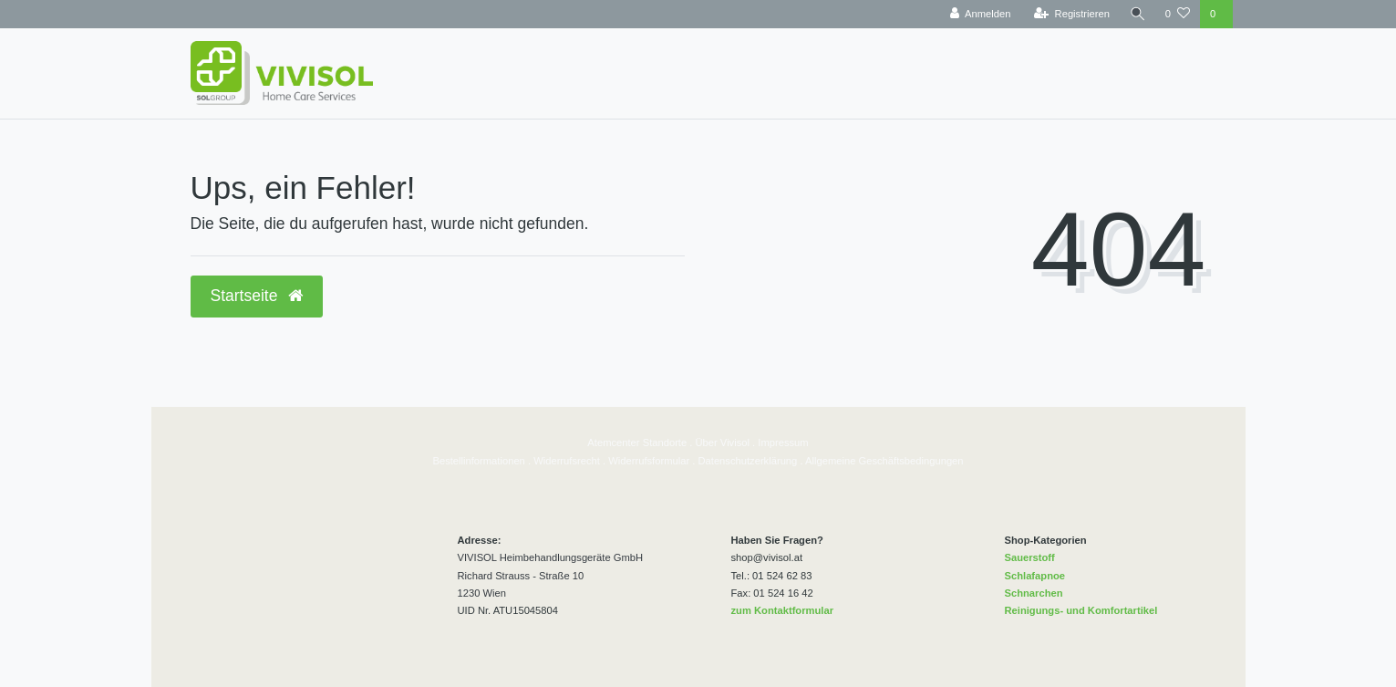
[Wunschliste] (1177, 14)
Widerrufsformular (648, 460)
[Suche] (1137, 14)
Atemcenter (613, 442)
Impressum (783, 442)
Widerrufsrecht (566, 460)
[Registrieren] (1070, 14)
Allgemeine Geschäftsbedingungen (884, 460)
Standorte (664, 442)
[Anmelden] (978, 14)
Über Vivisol (723, 442)
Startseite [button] (257, 295)
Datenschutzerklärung (747, 460)
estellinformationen (482, 460)
